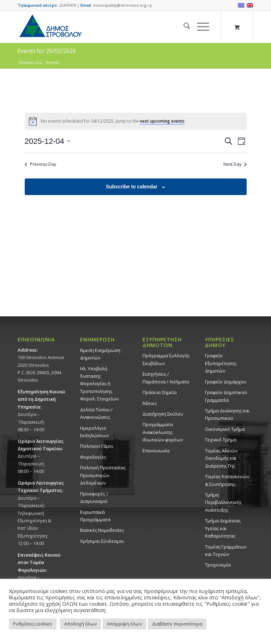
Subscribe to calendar (131, 186)
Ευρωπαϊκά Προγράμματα (95, 516)
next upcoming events (162, 121)
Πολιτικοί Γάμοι (96, 446)
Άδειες (150, 403)
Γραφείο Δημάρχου (225, 381)
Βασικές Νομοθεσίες (102, 530)
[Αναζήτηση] (183, 27)
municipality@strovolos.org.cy (122, 5)
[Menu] (199, 27)
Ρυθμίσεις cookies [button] (32, 624)
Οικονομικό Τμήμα (225, 429)
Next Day (235, 164)
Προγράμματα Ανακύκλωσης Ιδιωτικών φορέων (163, 432)
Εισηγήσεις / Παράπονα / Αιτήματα (166, 377)
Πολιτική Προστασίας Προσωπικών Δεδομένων (103, 475)
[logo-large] (50, 27)
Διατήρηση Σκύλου (163, 414)
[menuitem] (183, 27)
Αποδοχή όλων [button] (80, 624)
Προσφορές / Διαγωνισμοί (94, 497)
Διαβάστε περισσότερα (177, 624)
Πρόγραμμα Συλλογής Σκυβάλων (166, 359)
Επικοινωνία (156, 450)
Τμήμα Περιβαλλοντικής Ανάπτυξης (223, 502)
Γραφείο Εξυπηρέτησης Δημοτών (220, 363)
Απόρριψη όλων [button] (124, 624)
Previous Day (40, 164)
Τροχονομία (218, 565)
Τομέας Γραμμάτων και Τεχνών (225, 550)
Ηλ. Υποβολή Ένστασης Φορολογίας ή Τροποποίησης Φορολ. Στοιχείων (99, 383)
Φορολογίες (93, 457)
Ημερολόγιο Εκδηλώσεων (94, 432)
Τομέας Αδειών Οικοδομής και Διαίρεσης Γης (221, 458)
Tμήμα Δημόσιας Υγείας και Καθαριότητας (223, 528)
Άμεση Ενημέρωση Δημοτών (100, 354)
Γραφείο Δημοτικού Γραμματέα (226, 396)
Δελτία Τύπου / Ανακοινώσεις (96, 413)
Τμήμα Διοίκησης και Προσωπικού (227, 414)
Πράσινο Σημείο (160, 392)
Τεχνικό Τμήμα (220, 439)
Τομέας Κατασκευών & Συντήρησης (227, 480)
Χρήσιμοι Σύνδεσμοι (102, 541)
